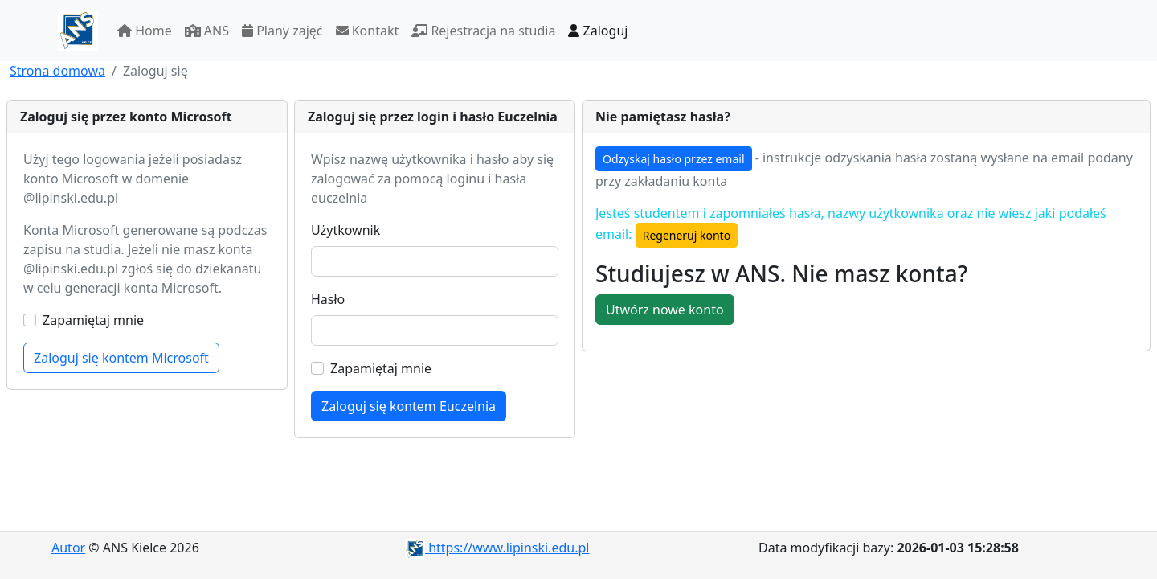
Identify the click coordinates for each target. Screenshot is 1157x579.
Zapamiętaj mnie (93, 320)
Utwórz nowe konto (665, 309)
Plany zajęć (282, 30)
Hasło (328, 299)
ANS (207, 30)
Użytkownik (345, 230)
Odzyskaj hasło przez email (674, 158)
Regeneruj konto (686, 235)
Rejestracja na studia (483, 30)
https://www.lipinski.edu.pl (497, 547)
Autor (68, 547)
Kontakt (367, 30)
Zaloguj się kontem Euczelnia (408, 406)
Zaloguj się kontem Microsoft (121, 358)
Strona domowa (57, 71)
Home (144, 30)
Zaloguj (598, 30)
